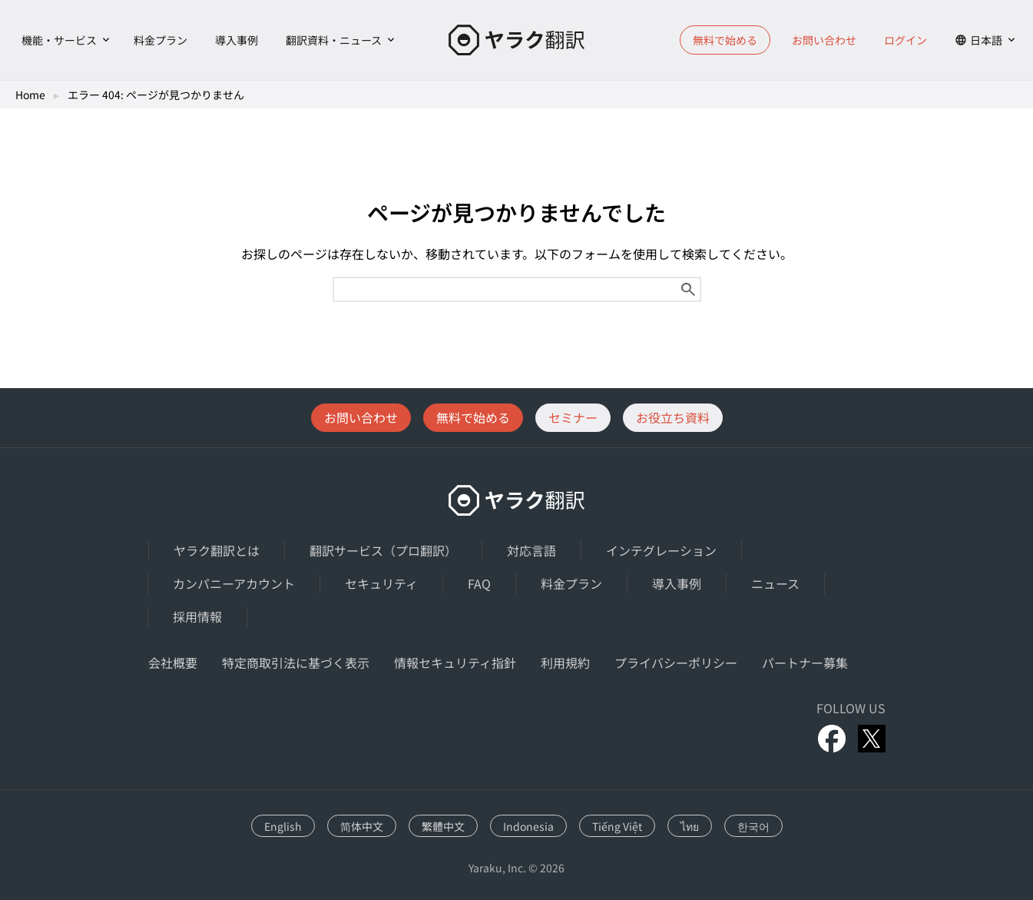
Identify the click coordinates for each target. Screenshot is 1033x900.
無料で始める (725, 40)
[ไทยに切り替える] (689, 826)
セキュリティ (381, 583)
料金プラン (160, 40)
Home (30, 94)
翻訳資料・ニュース (334, 40)
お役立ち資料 (673, 417)
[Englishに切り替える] (283, 826)
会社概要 (172, 662)
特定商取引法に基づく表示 (295, 662)
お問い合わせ (824, 40)
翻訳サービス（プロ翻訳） (383, 550)
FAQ (479, 583)
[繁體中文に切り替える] (443, 826)
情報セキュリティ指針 (455, 662)
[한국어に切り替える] (753, 826)
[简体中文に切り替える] (361, 826)
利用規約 (565, 662)
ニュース (775, 583)
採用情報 (197, 616)
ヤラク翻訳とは (217, 550)
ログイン (905, 40)
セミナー (573, 417)
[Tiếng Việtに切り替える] (617, 826)
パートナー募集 (805, 662)
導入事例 (236, 40)
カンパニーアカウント (234, 583)
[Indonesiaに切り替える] (528, 826)
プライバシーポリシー (675, 662)
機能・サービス (59, 40)
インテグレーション (661, 550)
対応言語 (531, 550)
